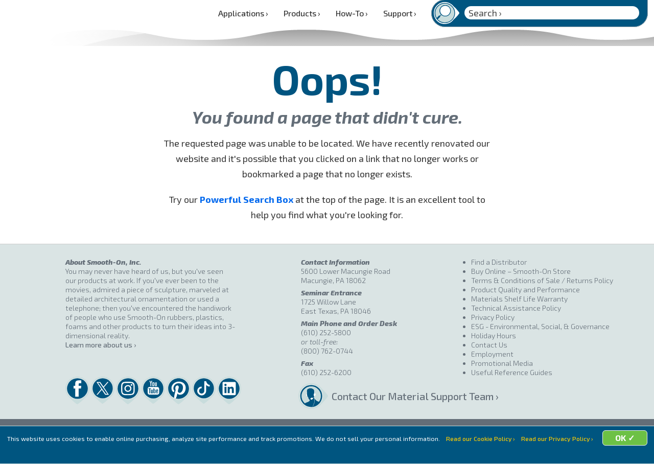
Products (302, 13)
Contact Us (489, 344)
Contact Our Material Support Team (401, 396)
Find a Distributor (499, 262)
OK (406, 451)
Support (399, 13)
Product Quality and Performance (525, 289)
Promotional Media (502, 363)
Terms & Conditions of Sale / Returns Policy (542, 280)
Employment (492, 354)
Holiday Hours (493, 335)
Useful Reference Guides (511, 372)
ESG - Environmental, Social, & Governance (540, 326)
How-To (352, 13)
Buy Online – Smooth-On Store (521, 271)
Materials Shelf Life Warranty (519, 298)
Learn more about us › (100, 344)
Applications (243, 13)
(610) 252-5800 (326, 332)
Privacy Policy (493, 317)
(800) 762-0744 (327, 350)
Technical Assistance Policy (516, 308)
